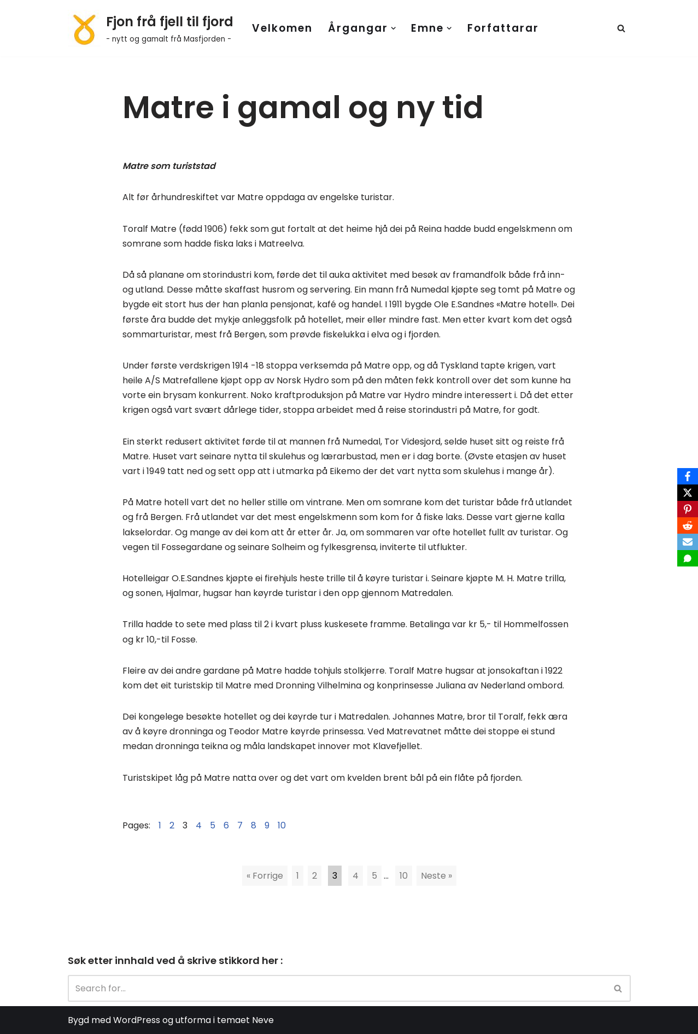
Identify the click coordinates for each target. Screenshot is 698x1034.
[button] (393, 28)
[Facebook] (687, 476)
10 (404, 875)
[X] (687, 492)
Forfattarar (503, 28)
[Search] (621, 28)
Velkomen (282, 28)
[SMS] (687, 558)
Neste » (436, 875)
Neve (263, 1020)
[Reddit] (687, 525)
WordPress (136, 1020)
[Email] (687, 542)
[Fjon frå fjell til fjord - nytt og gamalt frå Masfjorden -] (150, 28)
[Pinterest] (687, 509)
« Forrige (265, 875)
